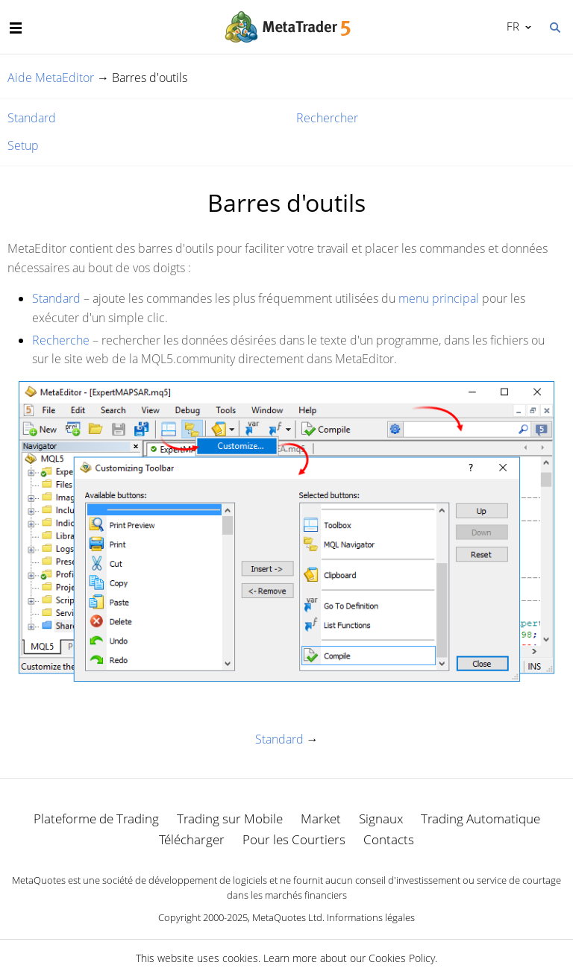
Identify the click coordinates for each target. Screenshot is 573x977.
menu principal (438, 298)
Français (511, 26)
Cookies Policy (402, 958)
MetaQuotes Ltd (287, 917)
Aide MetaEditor (50, 77)
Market (321, 818)
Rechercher (327, 118)
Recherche (61, 340)
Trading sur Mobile (230, 818)
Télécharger (192, 839)
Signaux (381, 818)
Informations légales (371, 917)
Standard (31, 118)
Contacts (388, 839)
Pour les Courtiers (293, 839)
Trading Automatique (480, 818)
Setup (23, 145)
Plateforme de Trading (96, 818)
